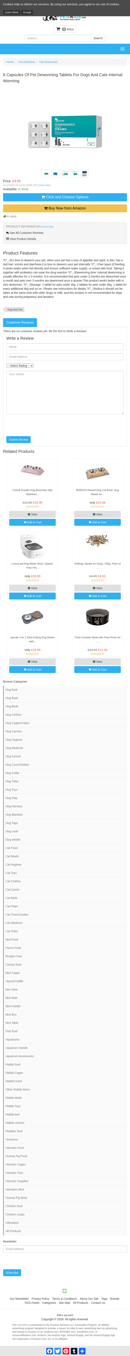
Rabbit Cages (14, 1072)
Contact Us (98, 1302)
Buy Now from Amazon (65, 208)
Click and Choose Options (64, 197)
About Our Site (89, 1298)
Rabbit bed (13, 1114)
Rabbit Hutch (14, 1081)
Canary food (13, 964)
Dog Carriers (14, 731)
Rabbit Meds (14, 1097)
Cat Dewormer (48, 62)
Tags (104, 1298)
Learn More (11, 12)
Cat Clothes (13, 881)
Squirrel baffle (14, 981)
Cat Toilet (12, 931)
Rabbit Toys (13, 1106)
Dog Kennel (13, 756)
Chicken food (14, 1206)
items (65, 29)
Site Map (64, 1302)
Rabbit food (13, 1064)
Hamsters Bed (15, 1189)
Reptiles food (14, 1131)
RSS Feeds (32, 1302)
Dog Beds (12, 706)
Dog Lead (12, 831)
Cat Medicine (26, 62)
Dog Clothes (13, 714)
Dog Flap (11, 798)
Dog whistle (13, 839)
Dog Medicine (14, 748)
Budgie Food (14, 956)
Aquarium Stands (17, 1047)
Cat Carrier (13, 889)
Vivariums (12, 1139)
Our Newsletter (19, 1298)
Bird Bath (12, 997)
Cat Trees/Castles (17, 914)
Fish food (12, 1031)
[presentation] (37, 425)
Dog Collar (12, 773)
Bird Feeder (13, 1006)
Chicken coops (15, 1214)
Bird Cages (13, 972)
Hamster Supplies (17, 1181)
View (32, 514)
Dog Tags (12, 823)
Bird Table (12, 1022)
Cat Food (12, 848)
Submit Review (18, 439)
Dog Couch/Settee (17, 764)
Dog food (11, 689)
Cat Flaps (12, 906)
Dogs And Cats (15, 309)
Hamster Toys (14, 1172)
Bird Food (12, 939)
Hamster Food (15, 1147)
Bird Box (11, 1014)
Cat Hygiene (13, 864)
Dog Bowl (12, 698)
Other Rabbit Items (18, 1089)
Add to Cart (32, 522)
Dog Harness (14, 806)
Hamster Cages (16, 1164)
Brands (114, 1298)
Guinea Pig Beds (16, 1197)
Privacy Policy (40, 1298)
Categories (49, 1302)
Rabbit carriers (15, 1122)
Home (10, 62)
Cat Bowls (12, 856)
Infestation (12, 1222)
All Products (13, 1231)
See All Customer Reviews (24, 232)
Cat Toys (11, 873)
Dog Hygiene (14, 739)
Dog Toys (12, 789)
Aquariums (12, 1039)
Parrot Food (13, 948)
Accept (27, 12)
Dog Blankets (14, 814)
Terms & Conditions (64, 1298)
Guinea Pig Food (16, 1156)
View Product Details (21, 239)
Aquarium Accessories (20, 1056)
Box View (12, 989)
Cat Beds (12, 898)
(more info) (44, 185)
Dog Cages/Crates (17, 723)
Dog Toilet (12, 781)
